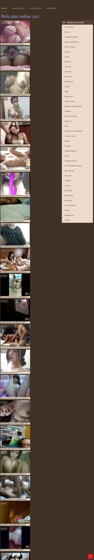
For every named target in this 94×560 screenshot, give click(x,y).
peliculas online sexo (42, 550)
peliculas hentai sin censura (56, 547)
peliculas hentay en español (23, 549)
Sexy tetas (68, 176)
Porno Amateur (69, 27)
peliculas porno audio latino (75, 550)
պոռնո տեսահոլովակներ (78, 556)
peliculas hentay (6, 549)
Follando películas (35, 8)
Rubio (66, 126)
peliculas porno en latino (33, 551)
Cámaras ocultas (70, 136)
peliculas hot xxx (40, 549)
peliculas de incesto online (17, 545)
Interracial (68, 146)
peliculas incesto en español (56, 549)
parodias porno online (34, 541)
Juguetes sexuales (70, 161)
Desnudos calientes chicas (73, 106)
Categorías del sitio (18, 8)
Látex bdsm (68, 200)
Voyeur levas (69, 96)
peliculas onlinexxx (57, 550)
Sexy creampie (69, 171)
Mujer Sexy (68, 121)
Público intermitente (71, 116)
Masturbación (69, 81)
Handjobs (68, 181)
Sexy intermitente (70, 205)
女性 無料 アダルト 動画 (33, 557)
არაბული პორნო (6, 557)
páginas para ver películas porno (45, 540)
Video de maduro (70, 47)
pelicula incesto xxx (74, 543)
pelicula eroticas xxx (47, 543)
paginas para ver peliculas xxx (68, 540)
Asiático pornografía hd (72, 42)
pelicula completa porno (13, 543)
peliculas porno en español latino (12, 551)
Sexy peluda (68, 190)
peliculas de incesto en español (65, 544)
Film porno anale (62, 556)
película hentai (61, 543)
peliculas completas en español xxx (41, 544)
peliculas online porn (26, 550)
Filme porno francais (49, 557)
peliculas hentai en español (19, 547)
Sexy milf (67, 52)
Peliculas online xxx (64, 557)
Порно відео (5, 556)
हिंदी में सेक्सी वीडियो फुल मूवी (19, 557)
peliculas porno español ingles (54, 551)
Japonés (67, 86)
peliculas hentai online (37, 547)
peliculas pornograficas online (38, 552)
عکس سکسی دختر (77, 557)
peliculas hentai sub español (76, 547)
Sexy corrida (68, 77)
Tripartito (67, 220)
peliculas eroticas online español (62, 545)
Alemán (67, 156)
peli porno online (49, 541)
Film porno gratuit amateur (36, 556)
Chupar (67, 57)
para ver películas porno (17, 541)
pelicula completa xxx (30, 543)
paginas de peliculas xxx (24, 540)
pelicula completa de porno (66, 541)
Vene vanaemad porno (18, 556)
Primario (4, 8)
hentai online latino (7, 540)
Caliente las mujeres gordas (73, 131)
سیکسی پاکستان (51, 556)
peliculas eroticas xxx (30, 546)
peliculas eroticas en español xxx (39, 545)
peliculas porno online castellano (77, 551)
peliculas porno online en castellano (13, 552)
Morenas (67, 141)
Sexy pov (67, 185)
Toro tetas (68, 67)
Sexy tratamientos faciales (73, 166)
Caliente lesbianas (70, 151)
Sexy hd (67, 32)
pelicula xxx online (21, 544)
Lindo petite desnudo (71, 37)
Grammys (68, 111)
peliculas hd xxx (69, 546)
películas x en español (57, 552)
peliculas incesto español (76, 549)
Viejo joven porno (70, 101)
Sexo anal (68, 72)
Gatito (66, 91)
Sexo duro (68, 62)
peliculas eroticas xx (15, 546)
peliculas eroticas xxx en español (51, 546)
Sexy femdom (69, 195)
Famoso (67, 210)
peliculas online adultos (9, 550)
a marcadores (51, 8)
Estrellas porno (69, 215)
